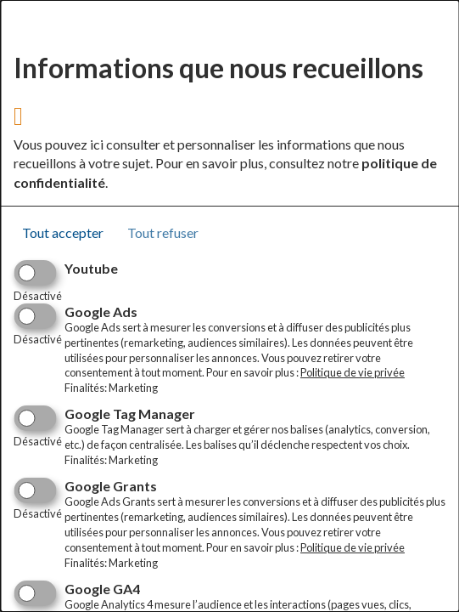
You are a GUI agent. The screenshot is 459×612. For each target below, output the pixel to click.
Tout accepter (63, 232)
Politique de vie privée (352, 372)
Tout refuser (163, 232)
